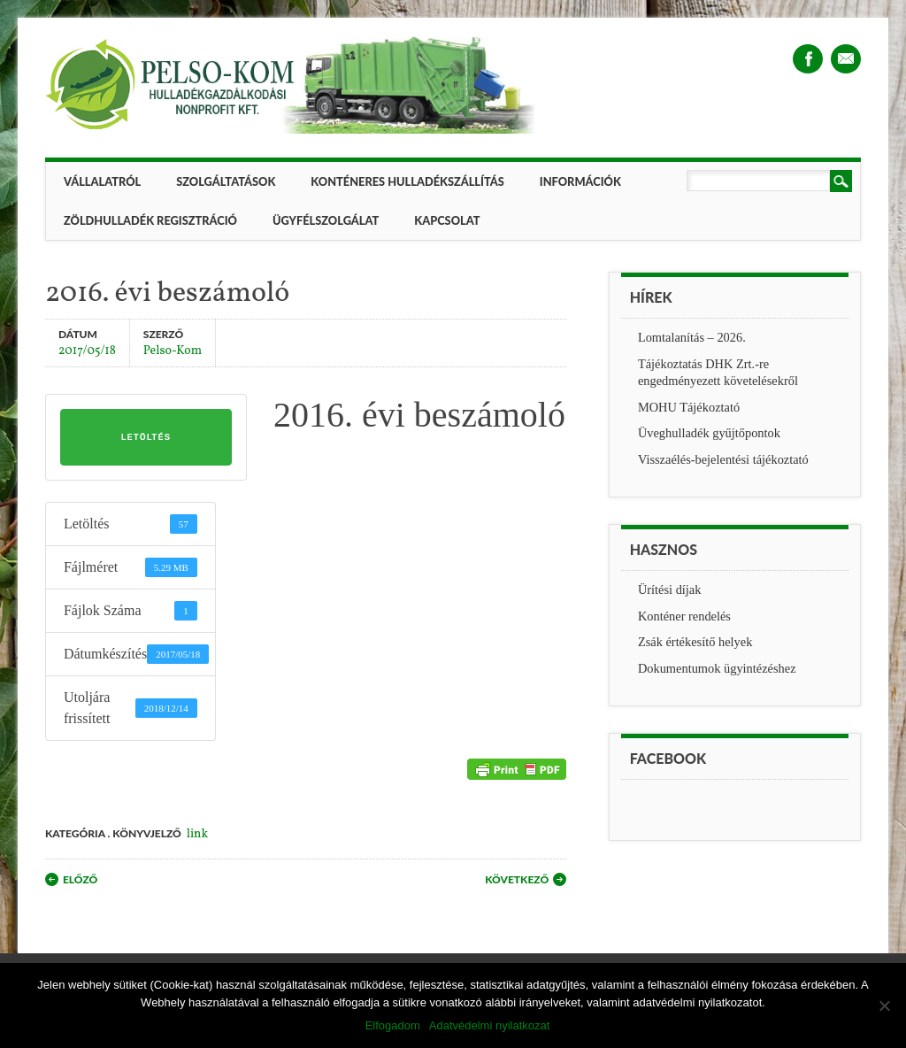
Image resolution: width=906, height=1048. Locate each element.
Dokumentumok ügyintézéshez (717, 668)
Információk (580, 181)
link (197, 834)
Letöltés (146, 437)
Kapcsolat (447, 220)
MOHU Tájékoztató (689, 407)
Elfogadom (392, 1025)
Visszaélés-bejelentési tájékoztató (723, 459)
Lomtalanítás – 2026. (692, 337)
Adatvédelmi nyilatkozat (489, 1025)
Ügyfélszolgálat (326, 220)
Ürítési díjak (670, 589)
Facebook (808, 58)
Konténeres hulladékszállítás (407, 181)
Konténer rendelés (684, 616)
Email (846, 58)
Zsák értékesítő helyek (695, 642)
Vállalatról (102, 181)
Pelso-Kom (172, 350)
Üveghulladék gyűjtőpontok (709, 433)
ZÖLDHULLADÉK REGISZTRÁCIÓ (150, 220)
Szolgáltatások (225, 181)
